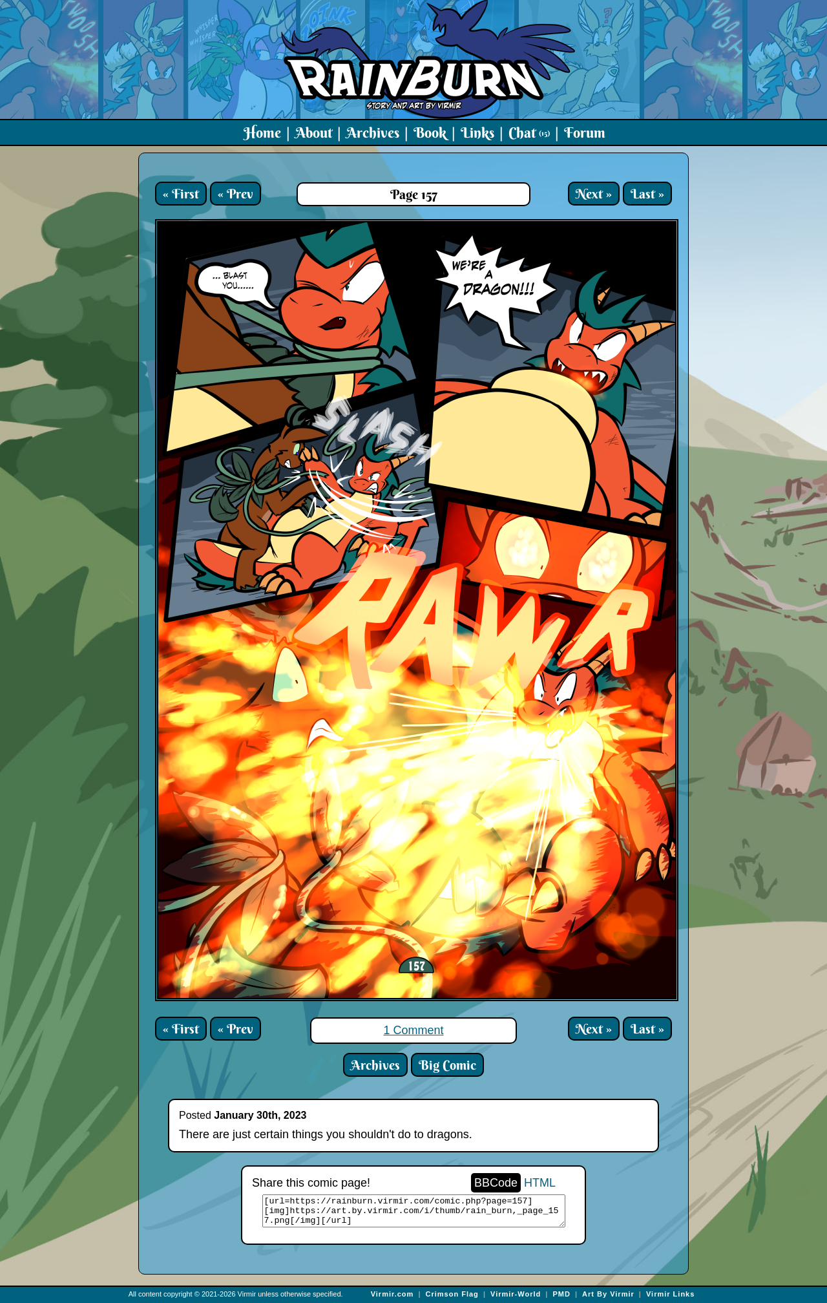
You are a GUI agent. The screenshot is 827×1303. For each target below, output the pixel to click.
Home (262, 132)
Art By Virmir (608, 1294)
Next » (594, 193)
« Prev (235, 193)
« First (181, 193)
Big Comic (447, 1065)
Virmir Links (670, 1294)
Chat (529, 132)
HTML (540, 1182)
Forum (584, 132)
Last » (647, 193)
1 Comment (413, 1030)
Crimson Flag (452, 1294)
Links (477, 132)
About (313, 132)
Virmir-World (515, 1294)
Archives (372, 132)
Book (430, 132)
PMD (561, 1294)
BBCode (496, 1182)
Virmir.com (392, 1294)
